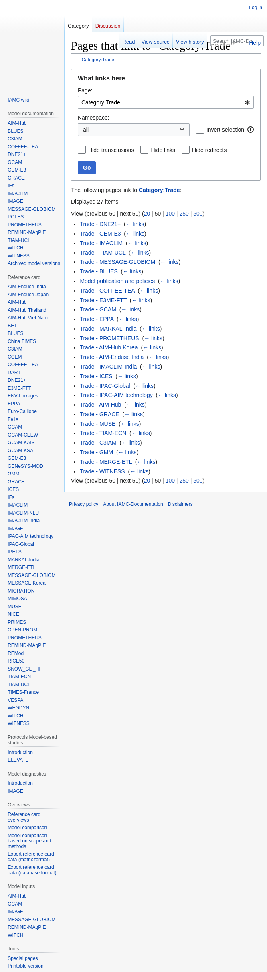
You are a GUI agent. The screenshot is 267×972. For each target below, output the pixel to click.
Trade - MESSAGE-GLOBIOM (117, 262)
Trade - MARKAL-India (108, 328)
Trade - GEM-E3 (100, 233)
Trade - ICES (96, 376)
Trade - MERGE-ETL (106, 462)
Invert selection (225, 129)
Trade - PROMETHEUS (109, 338)
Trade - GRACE (99, 414)
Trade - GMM (96, 452)
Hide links (163, 150)
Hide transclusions (111, 150)
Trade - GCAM (98, 309)
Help (255, 43)
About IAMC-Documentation (133, 504)
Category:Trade (98, 59)
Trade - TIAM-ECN (103, 433)
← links (135, 224)
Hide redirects (209, 150)
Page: (85, 90)
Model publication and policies (117, 281)
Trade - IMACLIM (101, 243)
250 (183, 213)
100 (170, 213)
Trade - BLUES (98, 271)
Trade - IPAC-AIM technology (116, 395)
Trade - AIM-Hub (100, 404)
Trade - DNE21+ (100, 224)
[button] (250, 129)
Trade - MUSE (97, 424)
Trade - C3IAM (98, 442)
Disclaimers (180, 504)
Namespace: (93, 117)
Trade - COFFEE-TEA (107, 290)
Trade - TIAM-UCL (102, 252)
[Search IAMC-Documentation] (237, 40)
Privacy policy (83, 504)
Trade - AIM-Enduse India (112, 357)
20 (147, 213)
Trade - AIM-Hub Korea (109, 347)
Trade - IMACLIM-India (108, 366)
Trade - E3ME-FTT (103, 300)
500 (197, 213)
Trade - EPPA (96, 319)
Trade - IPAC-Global (105, 386)
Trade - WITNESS (102, 471)
